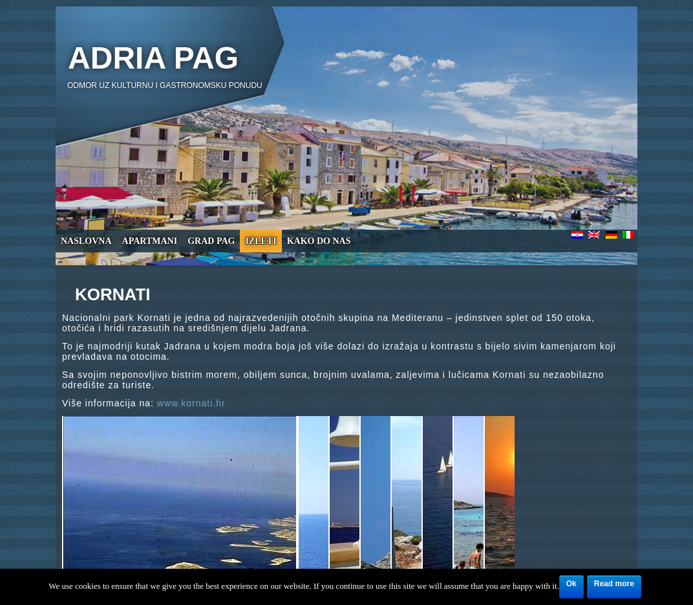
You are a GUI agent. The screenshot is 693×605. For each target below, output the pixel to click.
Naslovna (86, 241)
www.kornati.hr (191, 403)
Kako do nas (319, 241)
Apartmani (150, 241)
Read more (614, 583)
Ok (571, 583)
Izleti (260, 241)
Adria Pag (153, 58)
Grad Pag (211, 241)
